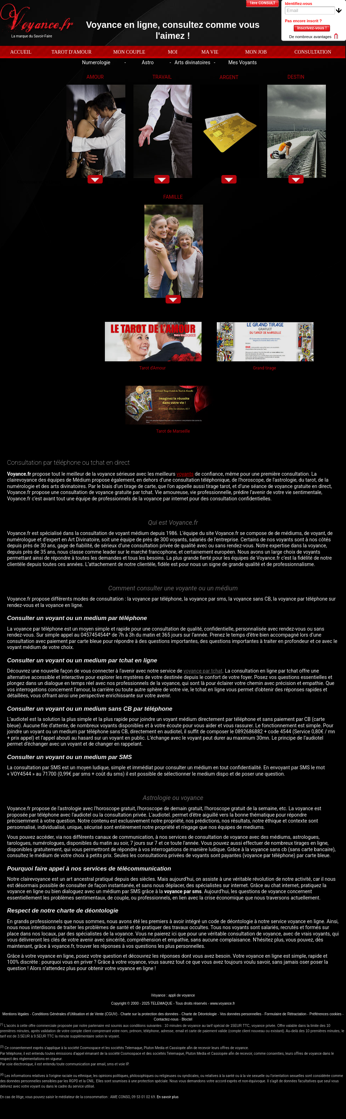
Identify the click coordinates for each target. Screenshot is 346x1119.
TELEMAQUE (161, 1003)
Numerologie (96, 62)
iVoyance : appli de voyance (173, 995)
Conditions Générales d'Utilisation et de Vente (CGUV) (74, 1014)
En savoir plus (168, 1097)
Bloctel (186, 1019)
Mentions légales (15, 1014)
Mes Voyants (242, 62)
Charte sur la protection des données (149, 1014)
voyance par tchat (203, 671)
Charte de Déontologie (199, 1014)
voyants (185, 474)
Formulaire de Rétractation (285, 1014)
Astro (148, 62)
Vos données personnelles (240, 1014)
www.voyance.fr (222, 1003)
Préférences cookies (325, 1014)
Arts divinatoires (192, 62)
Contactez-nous (166, 1019)
